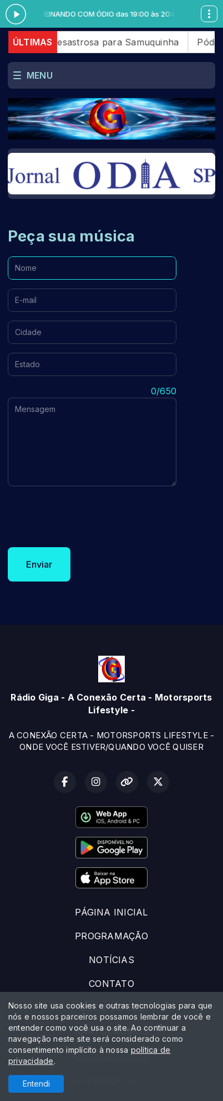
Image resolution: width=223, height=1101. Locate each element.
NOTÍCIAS (111, 959)
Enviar (39, 564)
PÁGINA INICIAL (111, 912)
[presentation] (92, 516)
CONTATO (111, 983)
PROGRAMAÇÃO (111, 935)
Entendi (36, 1083)
